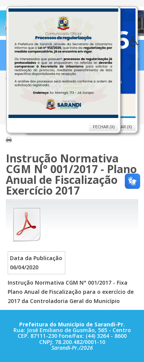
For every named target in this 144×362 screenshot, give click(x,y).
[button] (136, 43)
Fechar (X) (103, 126)
